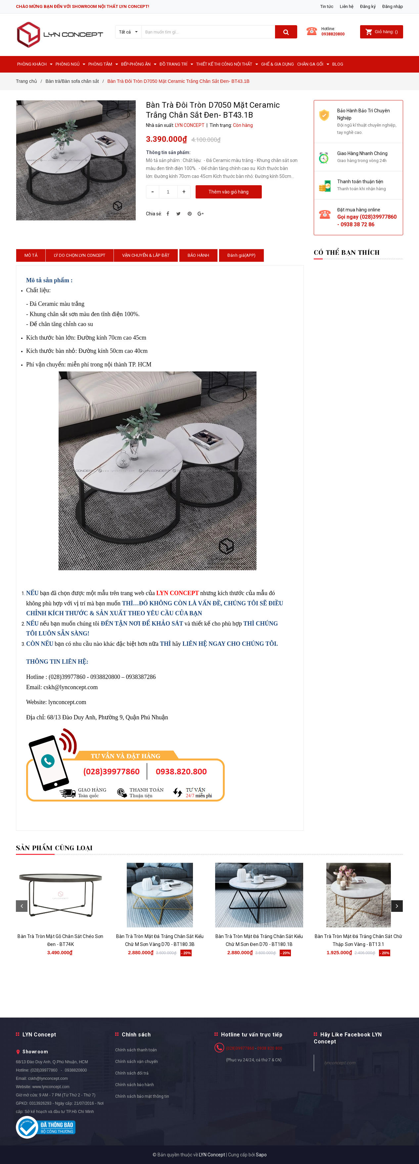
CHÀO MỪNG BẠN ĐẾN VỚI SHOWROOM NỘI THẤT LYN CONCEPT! (82, 6)
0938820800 (333, 34)
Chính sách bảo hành (134, 1084)
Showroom (35, 1051)
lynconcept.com (339, 1062)
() (381, 31)
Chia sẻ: (154, 213)
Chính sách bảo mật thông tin (142, 1096)
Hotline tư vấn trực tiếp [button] (251, 1034)
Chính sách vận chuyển (136, 1061)
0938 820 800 (269, 1048)
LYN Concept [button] (39, 1034)
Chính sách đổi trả (132, 1073)
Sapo (261, 1154)
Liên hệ (346, 6)
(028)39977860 (378, 217)
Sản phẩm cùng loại (54, 848)
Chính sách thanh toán (136, 1050)
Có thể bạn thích (347, 252)
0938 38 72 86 (357, 224)
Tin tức (326, 6)
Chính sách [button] (136, 1034)
